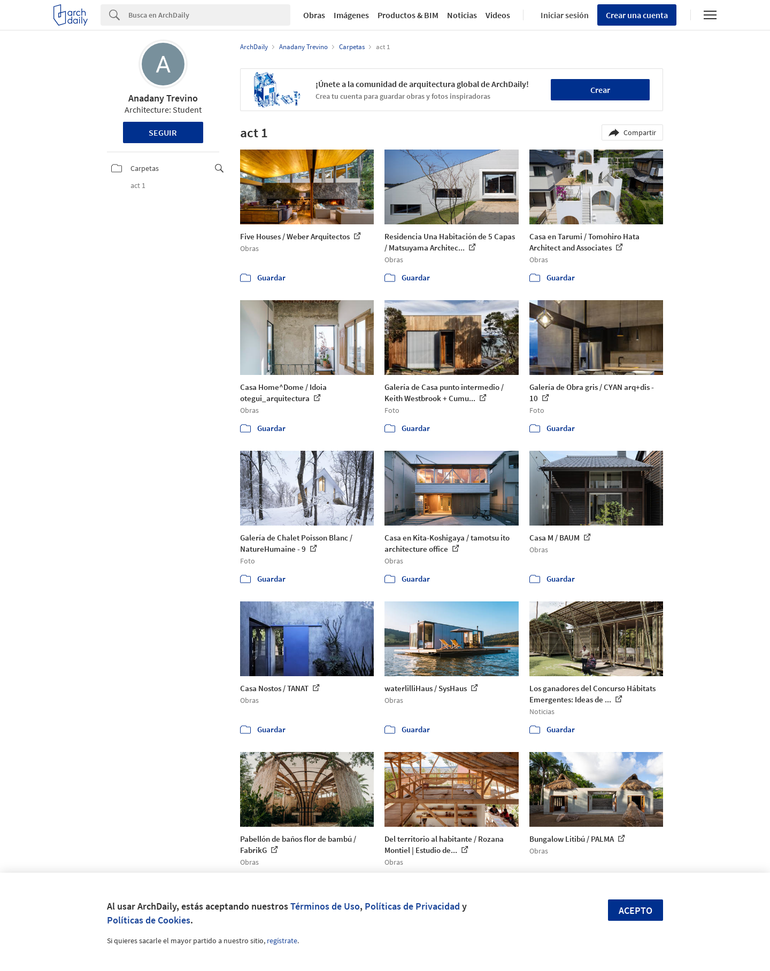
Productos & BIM (408, 15)
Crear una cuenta (637, 15)
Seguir (163, 132)
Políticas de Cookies (148, 920)
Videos (498, 15)
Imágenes (351, 15)
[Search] (209, 15)
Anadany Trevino (163, 98)
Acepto (635, 910)
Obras (314, 15)
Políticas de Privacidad (412, 906)
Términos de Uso (325, 906)
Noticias (462, 15)
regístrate (282, 940)
